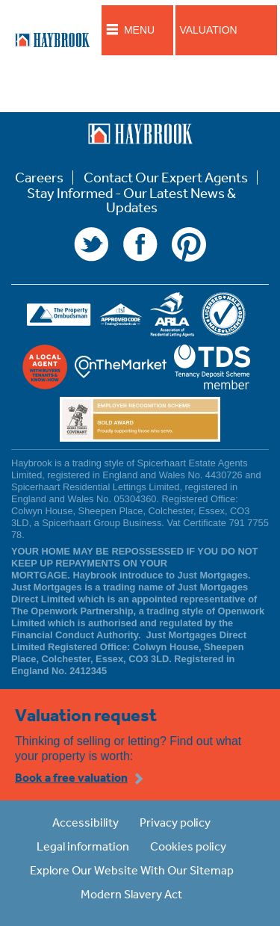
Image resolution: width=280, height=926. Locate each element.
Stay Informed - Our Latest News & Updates (131, 200)
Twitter (91, 244)
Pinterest (189, 244)
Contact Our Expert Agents (166, 177)
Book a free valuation (71, 777)
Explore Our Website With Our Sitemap (132, 870)
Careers (39, 177)
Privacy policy (175, 822)
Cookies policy (188, 846)
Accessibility (85, 822)
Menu (139, 30)
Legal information (83, 846)
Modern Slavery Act (131, 894)
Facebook (140, 244)
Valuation (208, 30)
